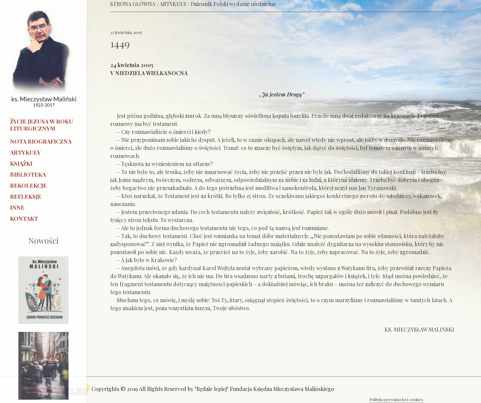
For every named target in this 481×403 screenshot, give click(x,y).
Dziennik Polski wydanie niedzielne (233, 3)
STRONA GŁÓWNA (132, 3)
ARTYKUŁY (173, 3)
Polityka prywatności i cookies (396, 399)
